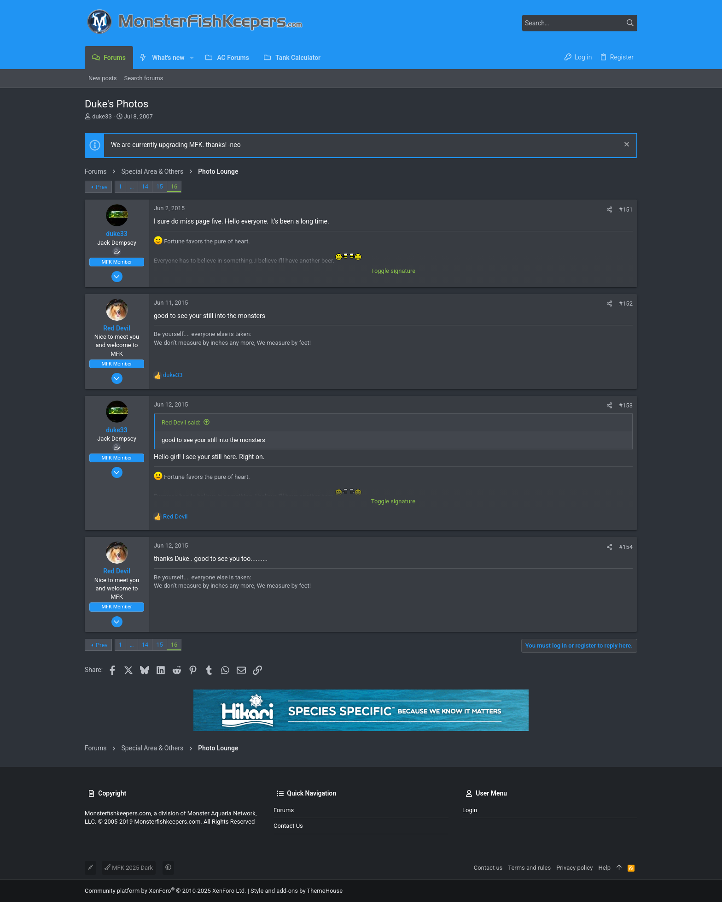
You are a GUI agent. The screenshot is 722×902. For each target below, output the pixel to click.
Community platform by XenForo (165, 890)
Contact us (288, 825)
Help (604, 867)
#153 (626, 405)
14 (145, 186)
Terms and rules (529, 867)
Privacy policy (574, 867)
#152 (626, 303)
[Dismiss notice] (625, 145)
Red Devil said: (181, 422)
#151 (626, 209)
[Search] (579, 23)
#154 (626, 546)
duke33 (101, 116)
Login (469, 810)
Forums (284, 810)
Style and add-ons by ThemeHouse (296, 890)
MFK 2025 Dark (129, 867)
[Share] (609, 209)
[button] (192, 57)
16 (174, 186)
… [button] (132, 186)
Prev (102, 186)
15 (159, 186)
